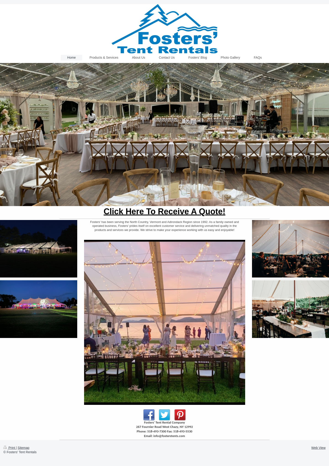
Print (9, 448)
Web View (318, 448)
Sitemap (23, 448)
